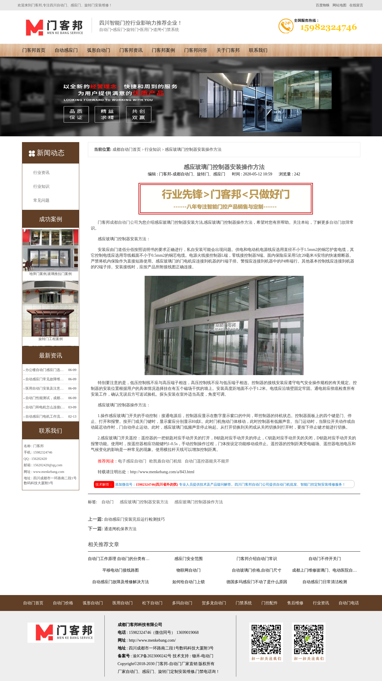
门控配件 (269, 603)
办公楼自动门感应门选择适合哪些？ (45, 370)
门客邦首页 (33, 50)
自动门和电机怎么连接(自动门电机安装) (45, 407)
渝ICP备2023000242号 (152, 656)
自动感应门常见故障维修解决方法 (45, 379)
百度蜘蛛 (323, 5)
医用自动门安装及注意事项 (45, 388)
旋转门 (164, 671)
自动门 (108, 502)
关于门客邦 (228, 50)
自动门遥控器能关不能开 (207, 461)
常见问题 (41, 200)
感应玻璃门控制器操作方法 (198, 502)
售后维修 (295, 603)
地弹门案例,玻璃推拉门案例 (50, 276)
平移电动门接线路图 (120, 570)
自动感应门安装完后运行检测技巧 (134, 519)
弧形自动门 (98, 50)
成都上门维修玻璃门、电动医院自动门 (324, 570)
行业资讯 (41, 172)
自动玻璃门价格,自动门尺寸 (257, 570)
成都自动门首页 (126, 149)
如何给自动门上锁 (188, 582)
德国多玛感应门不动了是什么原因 (256, 582)
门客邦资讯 (131, 50)
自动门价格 (63, 603)
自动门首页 (33, 603)
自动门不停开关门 (325, 559)
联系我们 (258, 50)
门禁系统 (244, 603)
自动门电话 (349, 603)
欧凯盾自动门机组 (165, 461)
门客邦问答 (195, 50)
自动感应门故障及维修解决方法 (120, 582)
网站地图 (339, 5)
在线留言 (356, 5)
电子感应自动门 (132, 461)
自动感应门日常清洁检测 (324, 582)
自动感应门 (66, 50)
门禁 (199, 671)
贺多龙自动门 (214, 603)
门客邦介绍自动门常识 (257, 559)
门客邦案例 (163, 50)
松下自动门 (152, 603)
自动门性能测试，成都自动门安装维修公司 (45, 398)
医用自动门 (122, 603)
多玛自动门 (182, 603)
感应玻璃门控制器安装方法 (144, 502)
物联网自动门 (188, 570)
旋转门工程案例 (50, 341)
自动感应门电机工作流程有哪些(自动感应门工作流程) (45, 416)
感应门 (148, 671)
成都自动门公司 (124, 222)
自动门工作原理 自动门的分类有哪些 (120, 559)
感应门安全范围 (188, 559)
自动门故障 (339, 222)
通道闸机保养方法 (120, 529)
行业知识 (41, 186)
